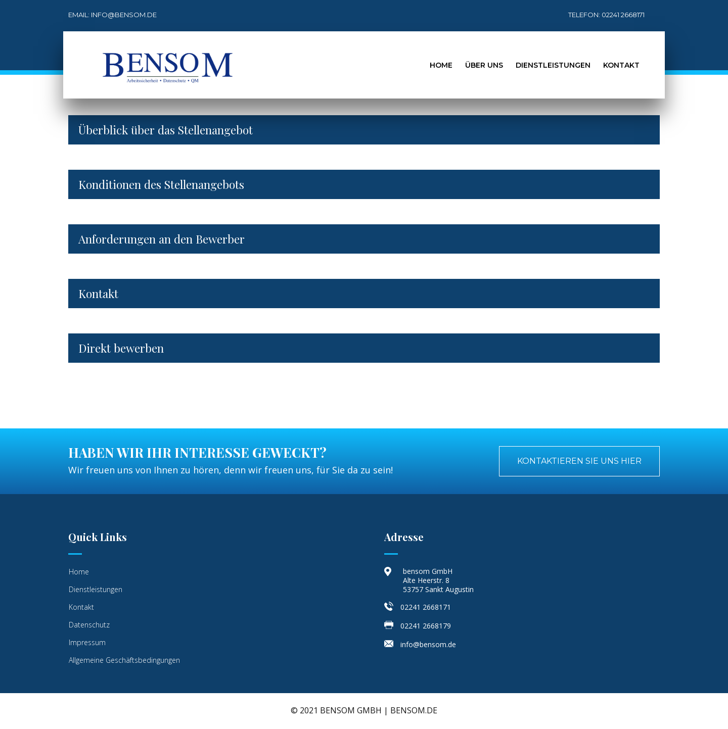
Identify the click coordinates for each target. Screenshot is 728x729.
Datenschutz (89, 624)
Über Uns (484, 65)
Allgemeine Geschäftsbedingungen (124, 660)
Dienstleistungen (553, 65)
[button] (579, 461)
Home (441, 65)
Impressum (87, 642)
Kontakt (621, 65)
